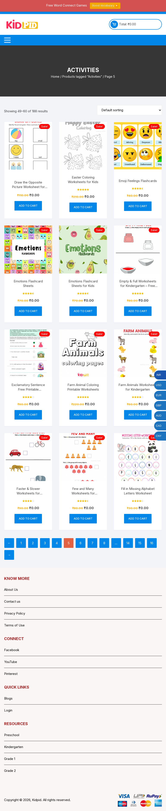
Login (8, 710)
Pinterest (11, 674)
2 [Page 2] (33, 543)
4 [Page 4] (57, 543)
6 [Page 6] (80, 543)
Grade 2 (10, 771)
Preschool (11, 735)
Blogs (8, 698)
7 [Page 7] (92, 543)
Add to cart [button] (28, 205)
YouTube (10, 662)
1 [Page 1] (21, 543)
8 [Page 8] (104, 543)
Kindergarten (13, 747)
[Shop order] (129, 110)
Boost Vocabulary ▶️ (105, 5)
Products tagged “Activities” (82, 76)
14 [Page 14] (127, 543)
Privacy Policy (14, 613)
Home (55, 76)
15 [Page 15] (139, 543)
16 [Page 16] (151, 543)
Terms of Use (14, 625)
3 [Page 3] (45, 543)
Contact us (12, 601)
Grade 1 (9, 759)
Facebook (11, 650)
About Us (11, 589)
